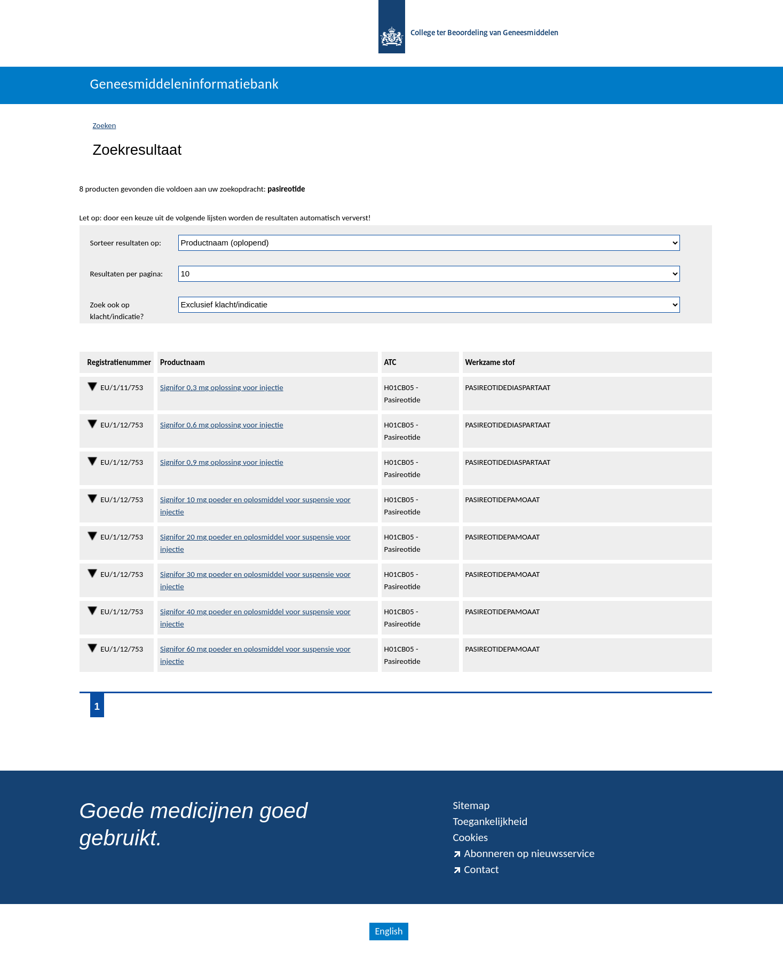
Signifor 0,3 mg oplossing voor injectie (221, 387)
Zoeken (104, 125)
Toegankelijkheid (490, 821)
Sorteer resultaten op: (125, 243)
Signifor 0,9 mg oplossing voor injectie (221, 462)
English (388, 931)
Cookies (470, 837)
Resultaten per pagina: (126, 274)
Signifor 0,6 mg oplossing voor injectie (221, 425)
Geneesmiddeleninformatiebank (184, 83)
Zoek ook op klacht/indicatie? (117, 311)
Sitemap (471, 805)
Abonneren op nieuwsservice (524, 853)
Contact (476, 869)
